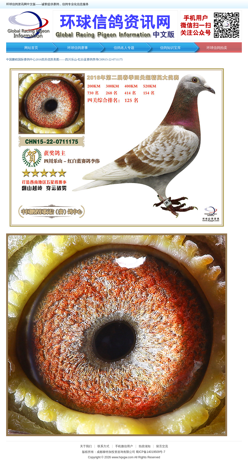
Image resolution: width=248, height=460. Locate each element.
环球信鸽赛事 (77, 48)
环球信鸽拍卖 (217, 48)
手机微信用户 (124, 446)
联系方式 (103, 446)
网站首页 (31, 48)
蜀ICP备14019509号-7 (150, 452)
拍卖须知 (146, 446)
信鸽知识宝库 (170, 48)
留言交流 (162, 446)
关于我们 (86, 446)
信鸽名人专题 (124, 48)
